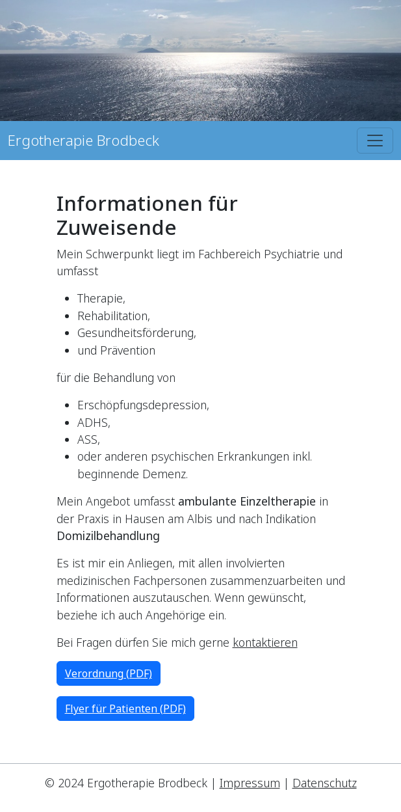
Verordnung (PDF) (108, 673)
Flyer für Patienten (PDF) (125, 708)
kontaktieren (265, 642)
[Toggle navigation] (375, 141)
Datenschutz (324, 783)
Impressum (250, 783)
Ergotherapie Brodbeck (83, 140)
